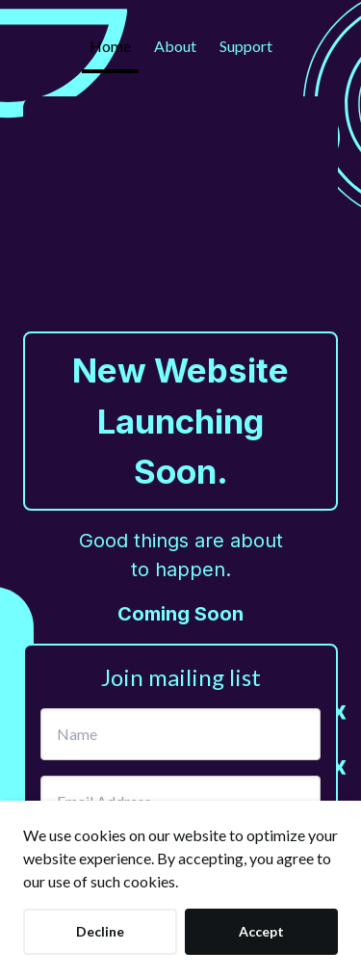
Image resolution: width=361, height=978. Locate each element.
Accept (261, 931)
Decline (100, 931)
